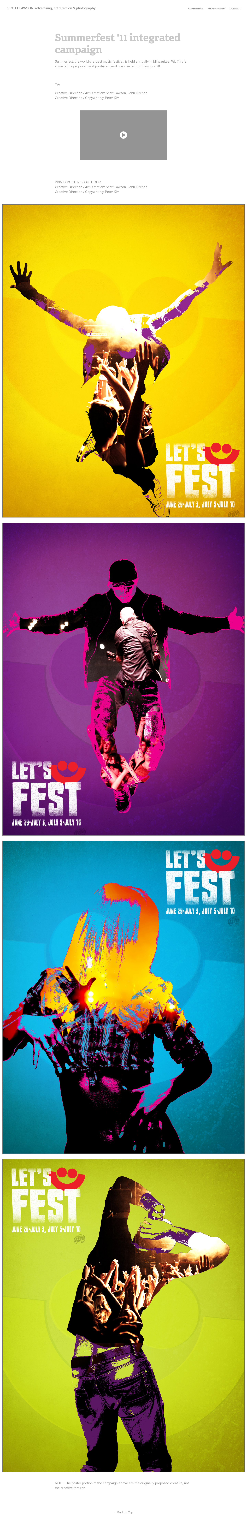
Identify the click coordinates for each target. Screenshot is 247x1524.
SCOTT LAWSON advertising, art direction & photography (51, 7)
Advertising (195, 8)
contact (235, 8)
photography (217, 8)
